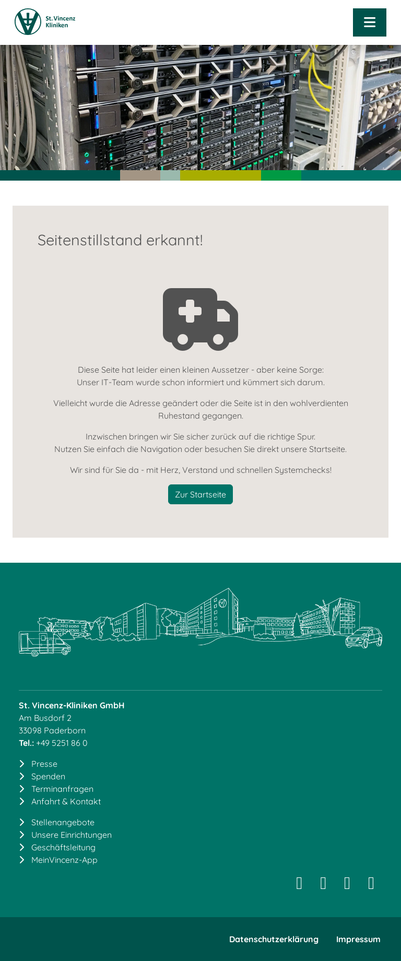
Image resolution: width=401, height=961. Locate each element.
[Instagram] (299, 886)
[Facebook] (347, 886)
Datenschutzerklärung (274, 939)
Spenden (48, 776)
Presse (44, 763)
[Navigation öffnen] (369, 22)
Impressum (358, 939)
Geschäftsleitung (63, 847)
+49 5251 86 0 (62, 743)
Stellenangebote (63, 822)
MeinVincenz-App (64, 860)
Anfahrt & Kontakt (66, 801)
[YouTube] (371, 886)
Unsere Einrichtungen (71, 834)
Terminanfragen (62, 789)
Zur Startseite (200, 494)
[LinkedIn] (323, 886)
